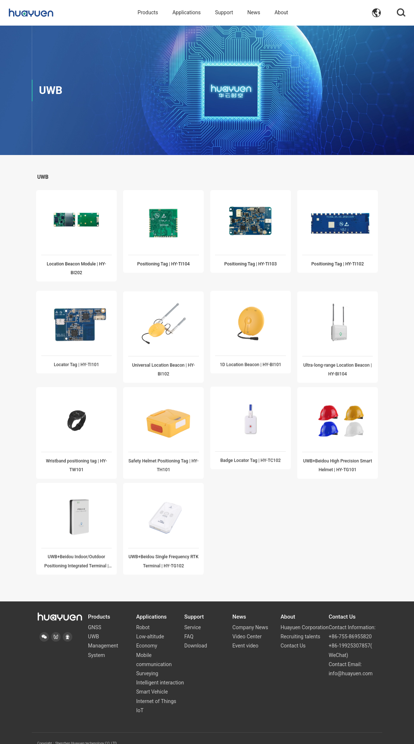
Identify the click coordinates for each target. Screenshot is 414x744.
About (281, 13)
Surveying (147, 663)
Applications (186, 13)
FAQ (188, 627)
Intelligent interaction (160, 673)
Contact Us (293, 636)
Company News (250, 617)
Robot (143, 617)
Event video (245, 636)
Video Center (247, 627)
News (254, 13)
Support (224, 13)
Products (148, 13)
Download (195, 636)
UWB (93, 627)
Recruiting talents (300, 627)
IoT (139, 700)
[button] (44, 627)
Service (192, 617)
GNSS (94, 617)
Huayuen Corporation (304, 617)
